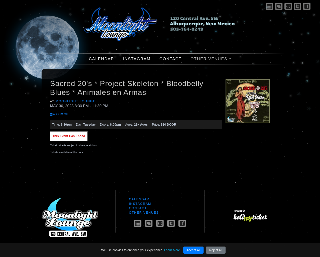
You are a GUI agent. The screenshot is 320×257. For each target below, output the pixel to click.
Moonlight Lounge (76, 101)
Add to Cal (59, 114)
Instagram (137, 59)
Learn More (172, 250)
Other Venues (210, 59)
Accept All (193, 250)
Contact (171, 59)
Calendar (101, 59)
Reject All (215, 250)
